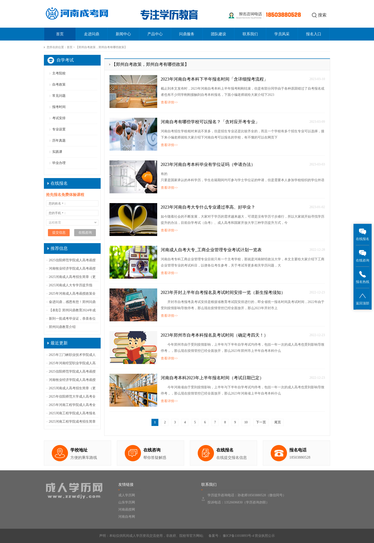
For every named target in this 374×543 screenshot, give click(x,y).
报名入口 (313, 34)
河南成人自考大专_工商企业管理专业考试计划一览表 (211, 249)
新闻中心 (123, 34)
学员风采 (282, 34)
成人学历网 (126, 495)
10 (246, 422)
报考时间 (59, 107)
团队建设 (218, 34)
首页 (60, 34)
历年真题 (59, 140)
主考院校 (59, 73)
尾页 (277, 422)
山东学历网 (126, 502)
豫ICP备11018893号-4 (238, 536)
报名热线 (362, 277)
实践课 (57, 152)
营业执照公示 (265, 536)
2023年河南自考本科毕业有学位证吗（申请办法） (208, 164)
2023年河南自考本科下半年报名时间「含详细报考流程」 (214, 79)
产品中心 (155, 34)
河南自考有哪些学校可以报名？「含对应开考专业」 (210, 121)
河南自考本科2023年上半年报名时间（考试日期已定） (212, 377)
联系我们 (250, 34)
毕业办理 (59, 163)
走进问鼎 (91, 34)
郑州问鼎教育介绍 (62, 327)
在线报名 (362, 234)
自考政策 (59, 84)
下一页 (261, 422)
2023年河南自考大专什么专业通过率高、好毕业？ (208, 207)
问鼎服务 (186, 34)
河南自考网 (126, 516)
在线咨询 (362, 255)
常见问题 (59, 95)
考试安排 (59, 118)
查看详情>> (169, 102)
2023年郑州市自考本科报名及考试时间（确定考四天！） (214, 335)
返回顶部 (362, 298)
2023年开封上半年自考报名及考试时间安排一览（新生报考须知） (223, 292)
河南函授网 (126, 509)
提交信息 (59, 232)
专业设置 (59, 129)
